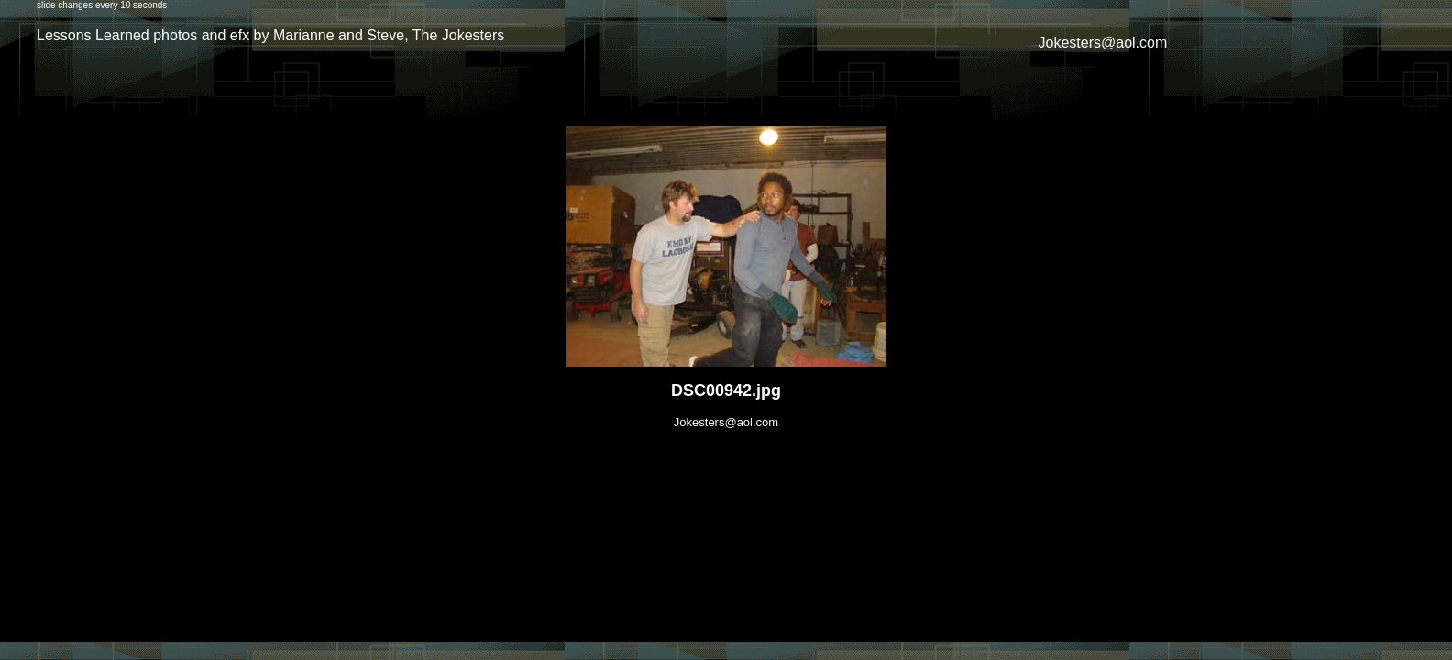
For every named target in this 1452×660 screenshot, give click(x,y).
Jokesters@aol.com (1103, 42)
